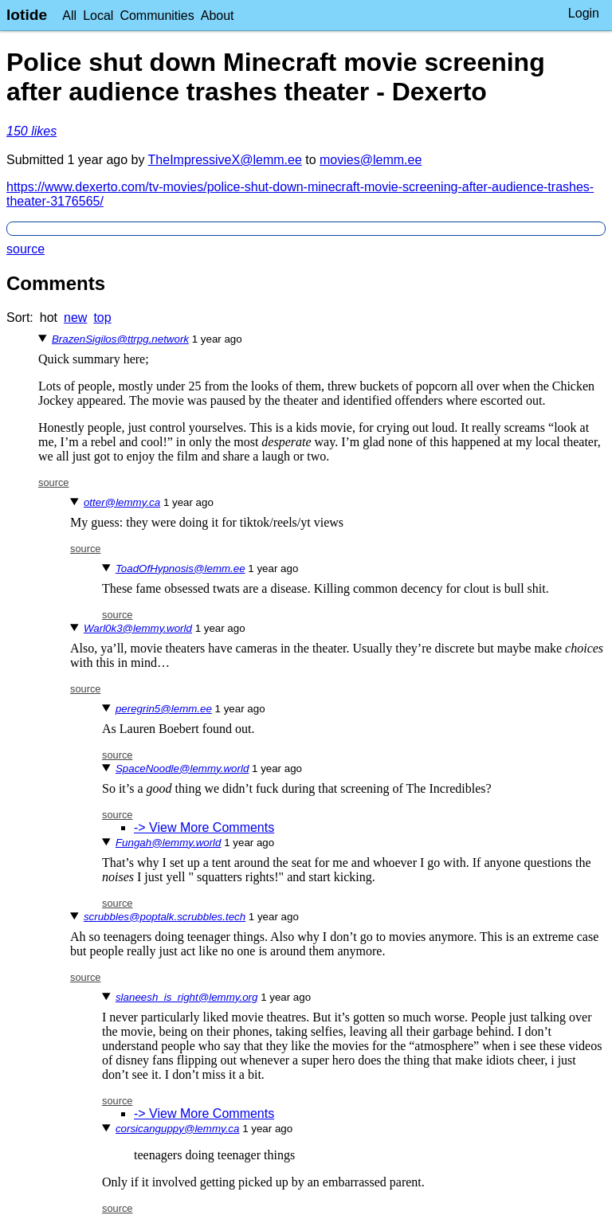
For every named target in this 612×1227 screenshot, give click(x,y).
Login (583, 13)
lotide (26, 14)
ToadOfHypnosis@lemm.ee (180, 568)
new (75, 317)
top (102, 317)
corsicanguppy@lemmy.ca (178, 1129)
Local (98, 15)
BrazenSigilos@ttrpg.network (120, 339)
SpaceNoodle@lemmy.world (182, 768)
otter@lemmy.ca (122, 502)
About (217, 15)
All (69, 15)
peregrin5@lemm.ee (164, 709)
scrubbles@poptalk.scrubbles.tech (164, 917)
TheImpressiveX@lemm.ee (225, 160)
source (25, 249)
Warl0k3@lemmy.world (138, 628)
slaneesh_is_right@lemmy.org (186, 997)
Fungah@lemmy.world (169, 843)
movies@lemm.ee (371, 160)
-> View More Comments (204, 827)
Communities (157, 15)
